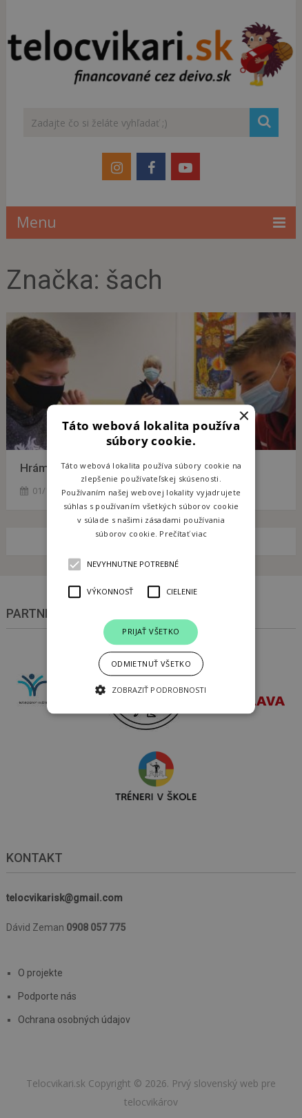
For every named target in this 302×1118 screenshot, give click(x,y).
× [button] (243, 416)
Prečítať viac (183, 533)
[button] (151, 559)
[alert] (151, 559)
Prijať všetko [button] (150, 632)
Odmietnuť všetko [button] (151, 663)
